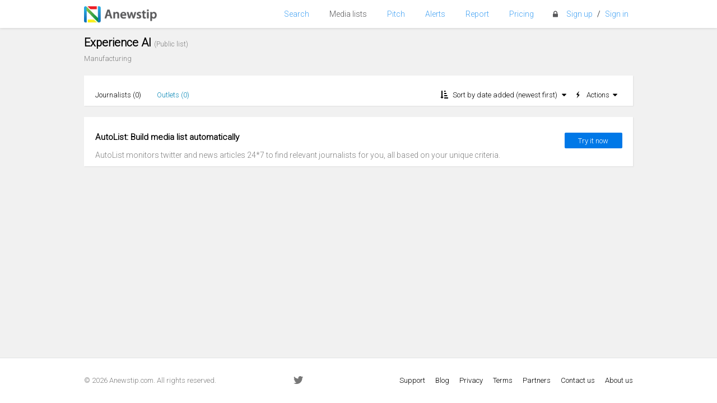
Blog (442, 380)
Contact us (578, 380)
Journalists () (118, 95)
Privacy (471, 380)
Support (412, 380)
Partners (537, 380)
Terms (503, 380)
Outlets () (173, 95)
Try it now (593, 141)
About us (619, 380)
